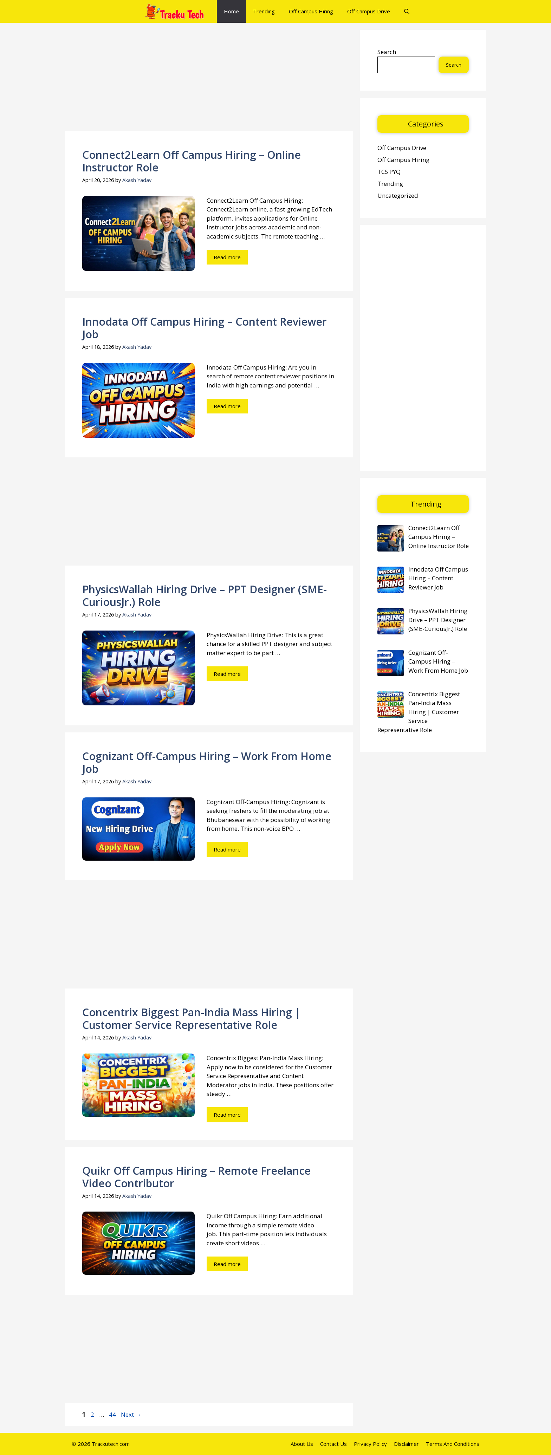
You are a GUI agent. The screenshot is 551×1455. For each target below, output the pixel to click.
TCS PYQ (389, 172)
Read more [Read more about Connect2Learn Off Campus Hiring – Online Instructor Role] (227, 257)
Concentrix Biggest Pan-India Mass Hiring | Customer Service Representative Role (191, 1018)
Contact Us (333, 1443)
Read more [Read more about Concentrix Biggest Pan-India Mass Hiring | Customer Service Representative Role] (227, 1114)
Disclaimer (406, 1443)
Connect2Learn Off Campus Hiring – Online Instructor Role (191, 161)
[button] (406, 11)
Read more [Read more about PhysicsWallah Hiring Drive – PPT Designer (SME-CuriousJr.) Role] (227, 673)
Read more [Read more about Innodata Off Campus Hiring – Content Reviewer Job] (227, 406)
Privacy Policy (370, 1443)
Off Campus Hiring (311, 11)
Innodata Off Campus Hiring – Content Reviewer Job (204, 327)
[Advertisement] (209, 79)
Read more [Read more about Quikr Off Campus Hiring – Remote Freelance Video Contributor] (227, 1263)
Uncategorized (397, 195)
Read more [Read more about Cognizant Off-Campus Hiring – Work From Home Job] (227, 849)
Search (386, 52)
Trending (264, 11)
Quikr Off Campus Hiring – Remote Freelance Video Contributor (196, 1176)
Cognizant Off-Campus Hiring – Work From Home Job (206, 762)
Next (131, 1414)
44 (113, 1414)
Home (231, 11)
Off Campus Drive (368, 11)
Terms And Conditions (452, 1443)
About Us (302, 1443)
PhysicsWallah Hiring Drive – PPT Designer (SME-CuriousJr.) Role (204, 595)
